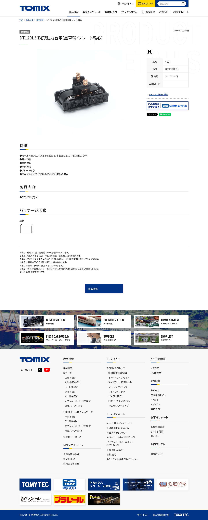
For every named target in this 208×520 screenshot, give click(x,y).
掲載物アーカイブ (72, 436)
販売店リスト (157, 453)
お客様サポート (180, 13)
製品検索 (73, 13)
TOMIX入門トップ (116, 368)
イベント (155, 399)
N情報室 (155, 368)
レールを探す (71, 387)
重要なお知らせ (158, 395)
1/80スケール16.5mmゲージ (78, 412)
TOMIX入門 (111, 13)
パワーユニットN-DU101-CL (121, 437)
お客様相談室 (158, 426)
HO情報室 (156, 372)
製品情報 (39, 20)
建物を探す (70, 391)
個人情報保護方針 (161, 514)
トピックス (156, 404)
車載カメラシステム (116, 432)
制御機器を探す (73, 382)
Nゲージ (67, 373)
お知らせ (163, 13)
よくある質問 (157, 431)
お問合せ (155, 436)
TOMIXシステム (129, 13)
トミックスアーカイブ (118, 405)
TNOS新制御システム (118, 428)
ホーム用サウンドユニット (119, 423)
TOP (21, 20)
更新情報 (155, 409)
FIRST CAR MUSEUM (119, 401)
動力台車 (25, 31)
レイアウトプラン (116, 391)
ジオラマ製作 (115, 396)
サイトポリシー (143, 514)
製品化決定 (69, 459)
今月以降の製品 (71, 454)
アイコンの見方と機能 (158, 94)
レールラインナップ (117, 387)
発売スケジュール (91, 13)
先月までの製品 (71, 463)
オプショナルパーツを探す (78, 401)
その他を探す (71, 396)
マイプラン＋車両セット (120, 382)
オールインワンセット (118, 377)
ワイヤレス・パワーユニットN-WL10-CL (120, 443)
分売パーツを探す (74, 405)
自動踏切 (111, 454)
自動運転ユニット (116, 449)
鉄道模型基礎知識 (117, 372)
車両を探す (70, 377)
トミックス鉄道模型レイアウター (123, 459)
